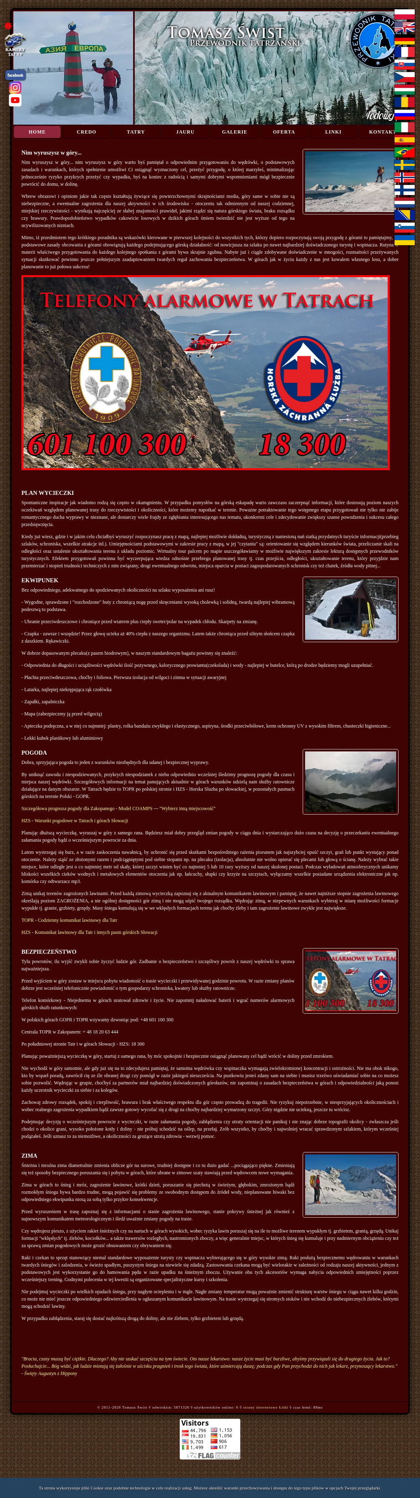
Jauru (185, 132)
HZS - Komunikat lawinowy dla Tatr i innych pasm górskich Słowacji (89, 932)
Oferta (284, 132)
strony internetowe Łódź (265, 1407)
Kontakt (382, 132)
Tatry (136, 132)
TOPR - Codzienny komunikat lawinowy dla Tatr (69, 920)
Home (37, 132)
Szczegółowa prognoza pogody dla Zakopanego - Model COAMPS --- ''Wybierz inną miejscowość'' (118, 808)
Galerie (234, 132)
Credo (86, 132)
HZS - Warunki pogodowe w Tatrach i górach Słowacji (74, 820)
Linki (333, 132)
